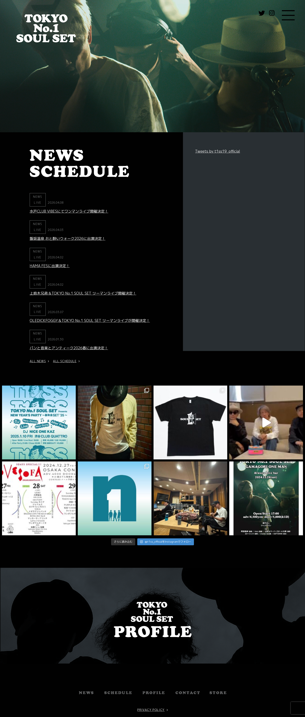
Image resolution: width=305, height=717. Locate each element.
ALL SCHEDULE (65, 361)
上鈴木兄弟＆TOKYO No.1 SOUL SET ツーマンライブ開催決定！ (83, 293)
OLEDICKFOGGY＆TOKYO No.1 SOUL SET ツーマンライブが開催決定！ (90, 320)
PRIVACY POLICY (151, 687)
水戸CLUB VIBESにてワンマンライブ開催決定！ (69, 211)
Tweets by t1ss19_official (217, 151)
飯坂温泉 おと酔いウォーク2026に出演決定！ (67, 238)
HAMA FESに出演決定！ (50, 265)
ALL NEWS (38, 361)
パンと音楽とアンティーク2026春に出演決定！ (69, 348)
